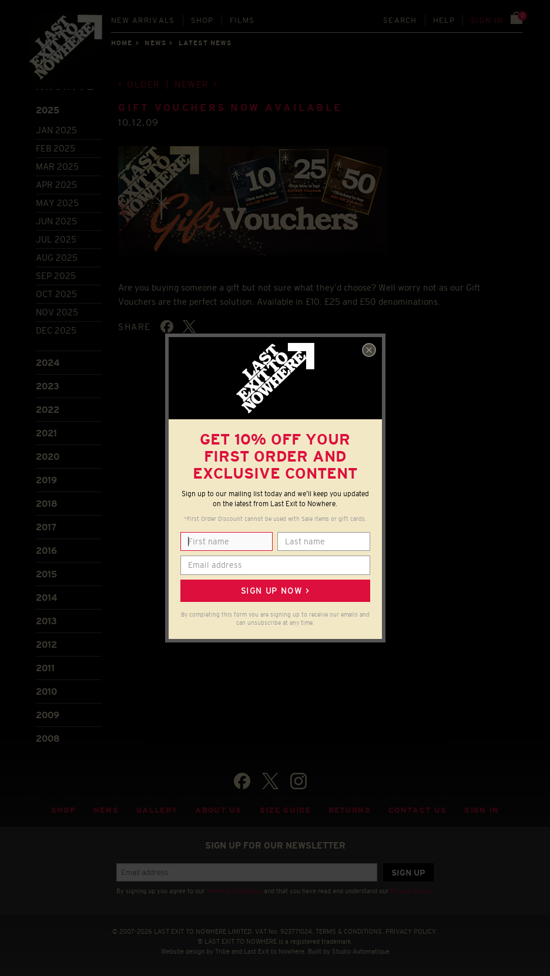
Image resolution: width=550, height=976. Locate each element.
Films (242, 20)
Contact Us (417, 810)
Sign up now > (275, 590)
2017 (46, 527)
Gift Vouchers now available (230, 107)
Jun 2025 (56, 221)
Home (121, 42)
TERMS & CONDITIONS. (350, 931)
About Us (218, 810)
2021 (46, 433)
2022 (47, 410)
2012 (46, 644)
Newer (192, 84)
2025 (47, 110)
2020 (47, 457)
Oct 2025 (56, 294)
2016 (46, 551)
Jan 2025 (56, 130)
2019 (46, 480)
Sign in (487, 20)
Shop (202, 20)
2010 (46, 691)
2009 (47, 715)
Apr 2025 (56, 185)
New (143, 20)
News (155, 42)
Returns (349, 810)
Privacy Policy (410, 890)
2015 (46, 574)
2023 (47, 386)
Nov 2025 (57, 312)
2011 (45, 668)
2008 (48, 738)
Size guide (285, 810)
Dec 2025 (56, 330)
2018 (47, 504)
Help (444, 20)
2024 (47, 363)
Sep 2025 (56, 276)
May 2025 (57, 203)
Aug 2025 (57, 257)
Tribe (222, 951)
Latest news (205, 42)
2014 (46, 598)
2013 (46, 621)
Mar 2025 (57, 166)
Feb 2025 (55, 148)
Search (400, 20)
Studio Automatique (361, 951)
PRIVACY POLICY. (411, 931)
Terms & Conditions (234, 890)
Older (143, 84)
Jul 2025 (56, 239)
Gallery (156, 810)
